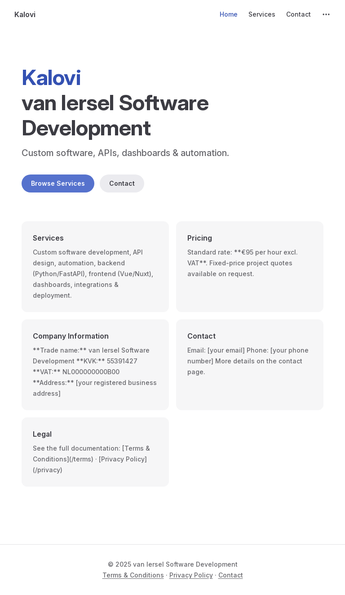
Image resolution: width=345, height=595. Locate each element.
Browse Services (58, 183)
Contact (122, 183)
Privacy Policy (191, 575)
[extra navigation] (326, 14)
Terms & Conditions (133, 575)
